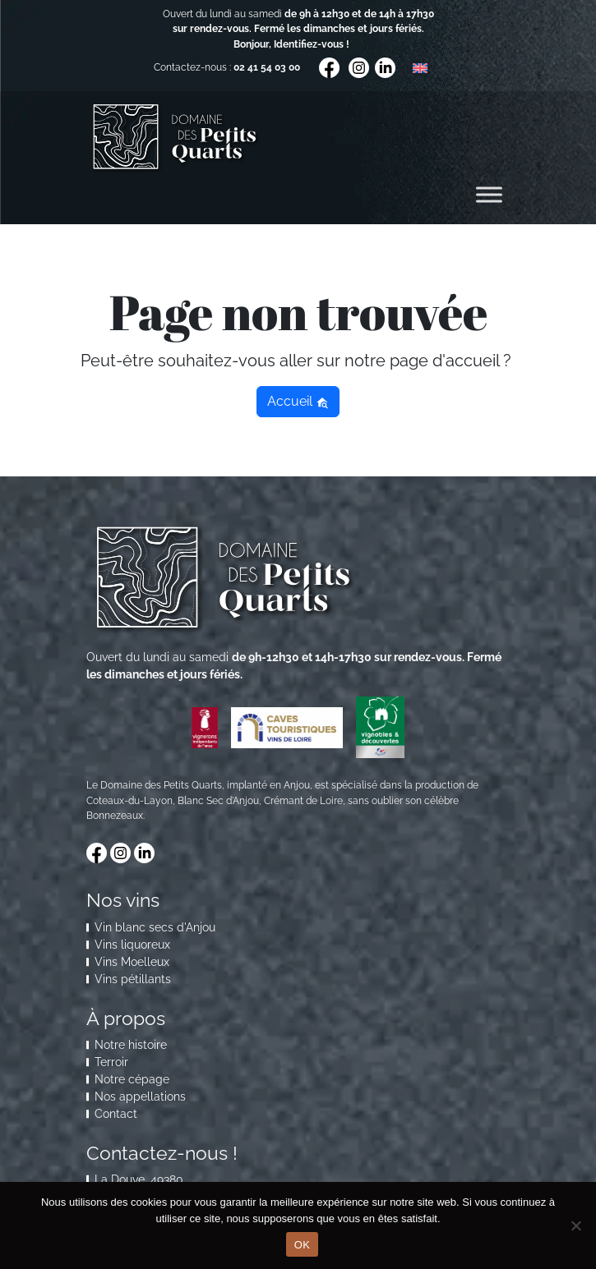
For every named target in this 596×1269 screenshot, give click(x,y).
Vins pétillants (133, 979)
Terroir (111, 1062)
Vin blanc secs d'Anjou (155, 927)
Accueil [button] (298, 401)
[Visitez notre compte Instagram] (360, 67)
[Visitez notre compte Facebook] (330, 67)
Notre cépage (132, 1079)
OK (302, 1245)
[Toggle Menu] (489, 195)
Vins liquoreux (132, 944)
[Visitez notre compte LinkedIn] (385, 67)
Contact (116, 1113)
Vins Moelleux (132, 961)
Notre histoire (131, 1044)
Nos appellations (140, 1096)
